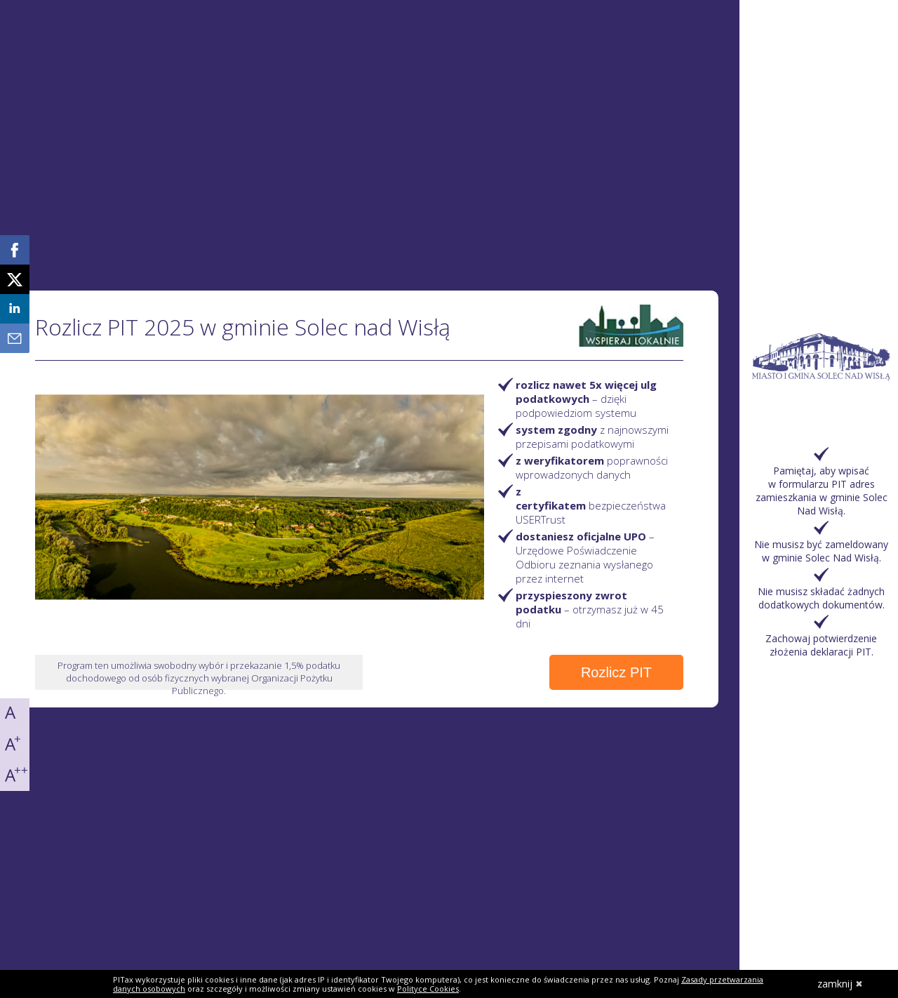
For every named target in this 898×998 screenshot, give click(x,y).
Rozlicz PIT (616, 672)
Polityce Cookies (428, 988)
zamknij (840, 983)
